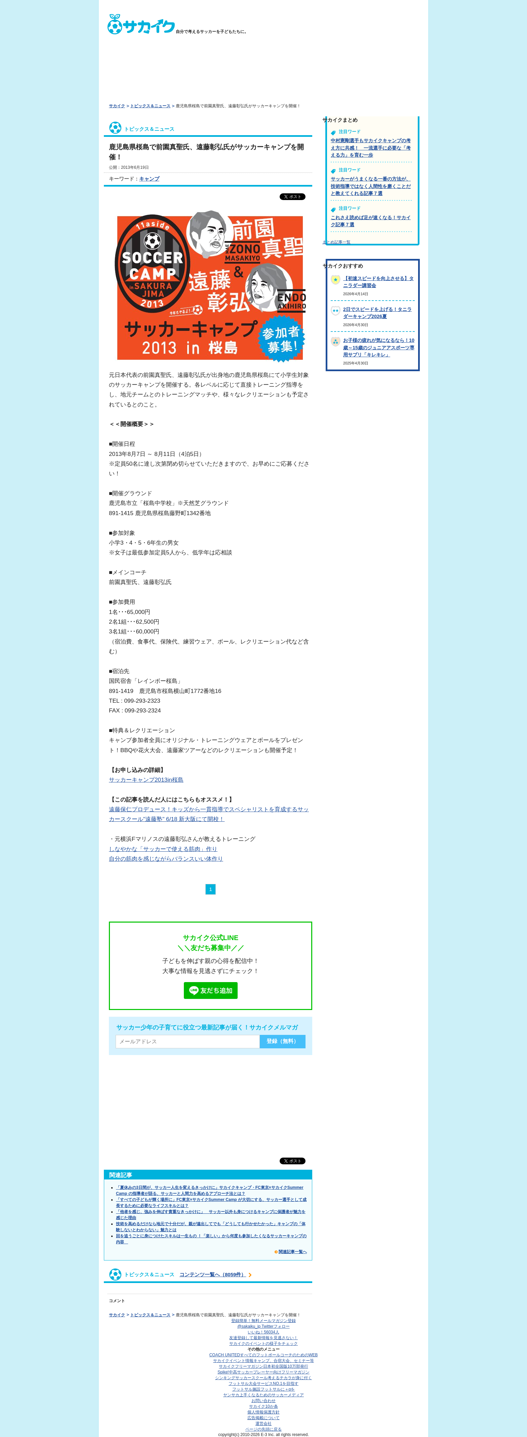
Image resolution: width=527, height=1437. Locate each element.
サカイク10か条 (263, 1406)
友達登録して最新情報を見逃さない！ (263, 1337)
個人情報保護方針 (263, 1412)
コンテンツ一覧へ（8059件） (212, 1274)
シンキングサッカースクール (263, 1377)
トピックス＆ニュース (150, 106)
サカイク (117, 106)
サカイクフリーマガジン (263, 1366)
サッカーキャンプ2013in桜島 (146, 779)
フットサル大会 (263, 1383)
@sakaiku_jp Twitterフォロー (263, 1326)
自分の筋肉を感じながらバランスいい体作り (166, 858)
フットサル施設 (263, 1389)
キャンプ (149, 179)
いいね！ (263, 1332)
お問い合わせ (263, 1400)
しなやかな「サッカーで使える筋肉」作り (163, 849)
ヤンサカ (263, 1395)
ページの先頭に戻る (263, 1429)
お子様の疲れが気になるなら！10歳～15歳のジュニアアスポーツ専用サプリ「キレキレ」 (378, 347)
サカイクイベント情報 (263, 1360)
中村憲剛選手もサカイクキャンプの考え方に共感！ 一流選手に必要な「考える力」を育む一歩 (371, 148)
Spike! (263, 1372)
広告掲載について (263, 1417)
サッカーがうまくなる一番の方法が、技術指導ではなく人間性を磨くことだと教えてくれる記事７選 (371, 186)
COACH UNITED (263, 1355)
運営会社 (263, 1423)
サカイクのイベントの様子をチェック (263, 1343)
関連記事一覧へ (293, 1251)
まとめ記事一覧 (336, 242)
